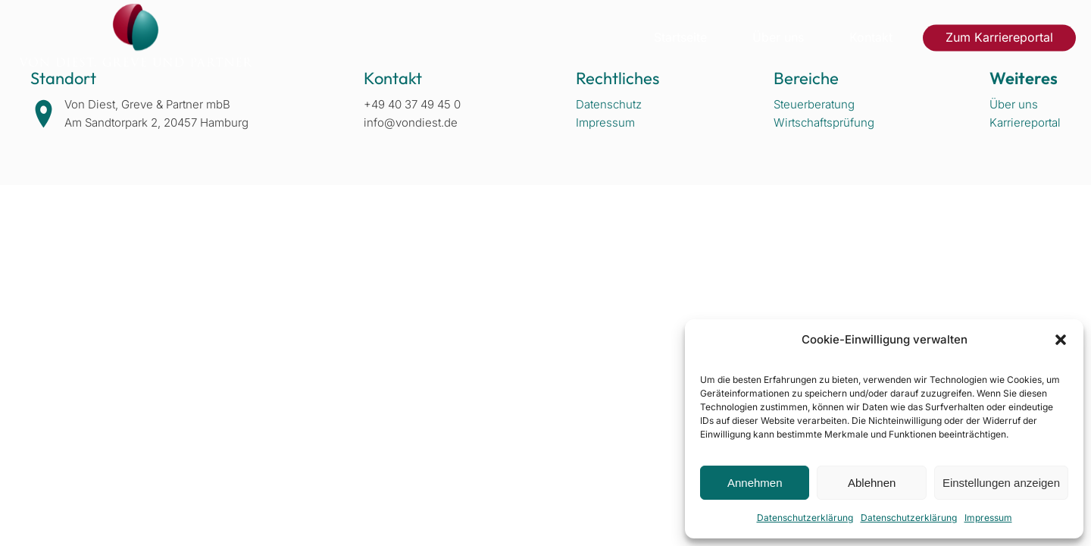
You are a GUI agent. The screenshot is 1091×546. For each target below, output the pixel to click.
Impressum (988, 517)
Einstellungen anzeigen (1001, 482)
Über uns (778, 37)
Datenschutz (609, 104)
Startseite (680, 37)
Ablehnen (872, 482)
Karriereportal (1025, 122)
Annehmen (755, 482)
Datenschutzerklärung (805, 517)
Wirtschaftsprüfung (824, 122)
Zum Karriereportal (999, 37)
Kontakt (870, 37)
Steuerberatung (814, 104)
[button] (1060, 339)
